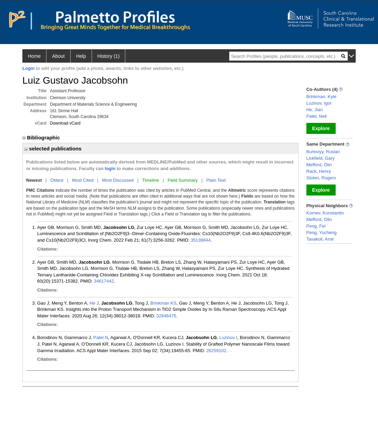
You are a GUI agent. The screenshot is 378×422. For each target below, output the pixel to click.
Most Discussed (118, 180)
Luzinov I (228, 337)
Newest (34, 180)
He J (94, 303)
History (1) (108, 56)
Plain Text (215, 180)
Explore (321, 128)
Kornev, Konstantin (325, 212)
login (110, 168)
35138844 (201, 240)
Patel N (100, 337)
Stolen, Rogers (321, 177)
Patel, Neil (316, 116)
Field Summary (183, 180)
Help (81, 56)
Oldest (57, 180)
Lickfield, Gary (320, 158)
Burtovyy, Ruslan (323, 151)
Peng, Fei (316, 226)
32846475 (166, 315)
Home (34, 56)
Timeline (150, 180)
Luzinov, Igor (319, 103)
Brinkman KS (163, 303)
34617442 (104, 281)
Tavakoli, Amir (320, 239)
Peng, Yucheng (321, 232)
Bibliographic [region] (41, 137)
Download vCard (65, 123)
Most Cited (82, 180)
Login (28, 68)
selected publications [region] (53, 148)
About (58, 56)
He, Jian (314, 109)
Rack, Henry (318, 171)
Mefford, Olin (319, 164)
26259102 (216, 350)
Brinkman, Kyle (321, 96)
